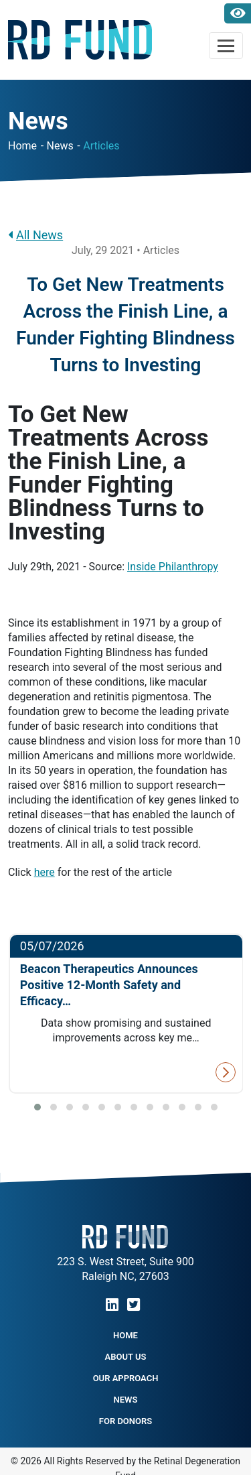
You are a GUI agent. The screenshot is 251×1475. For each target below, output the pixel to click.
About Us (126, 1357)
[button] (37, 1107)
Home (22, 145)
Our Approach (126, 1378)
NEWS (126, 1400)
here (44, 872)
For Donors (125, 1421)
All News (35, 235)
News (60, 145)
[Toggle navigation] (226, 45)
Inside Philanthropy (172, 566)
